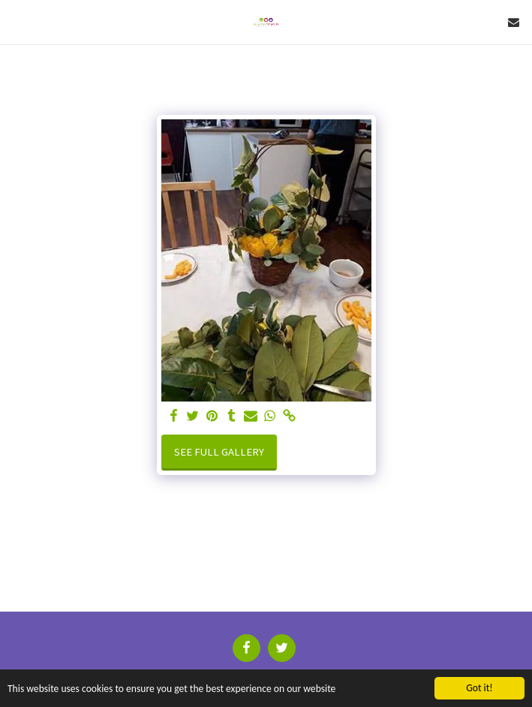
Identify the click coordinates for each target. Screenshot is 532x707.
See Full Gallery (219, 452)
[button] (16, 21)
